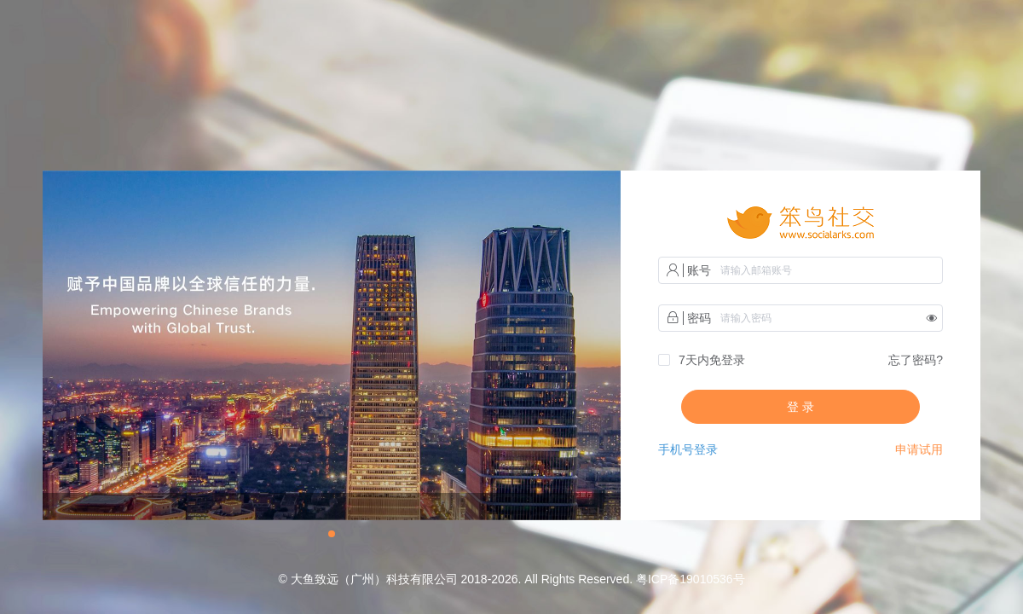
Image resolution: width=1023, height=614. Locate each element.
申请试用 (919, 449)
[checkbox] (701, 360)
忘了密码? (915, 360)
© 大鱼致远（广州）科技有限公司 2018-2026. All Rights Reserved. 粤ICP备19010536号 (511, 579)
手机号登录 (688, 449)
